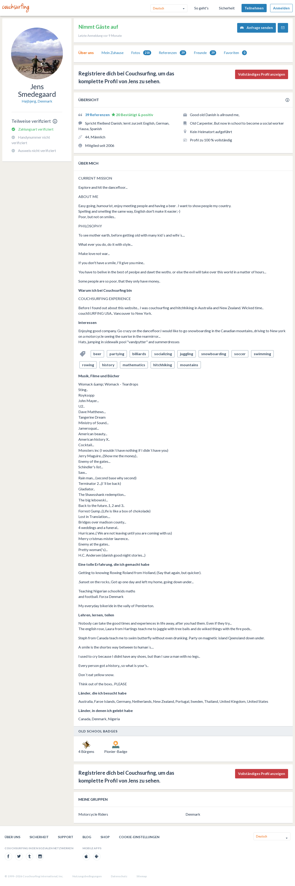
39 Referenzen (97, 114)
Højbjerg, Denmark (37, 101)
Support (65, 837)
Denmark (193, 814)
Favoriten (235, 52)
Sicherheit (227, 8)
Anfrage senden (256, 28)
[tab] (86, 52)
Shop (105, 837)
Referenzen (172, 52)
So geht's (201, 8)
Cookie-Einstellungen (139, 837)
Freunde (205, 52)
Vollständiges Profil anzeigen (261, 74)
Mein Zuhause (112, 52)
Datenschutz (119, 876)
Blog (87, 837)
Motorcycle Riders (93, 814)
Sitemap (141, 876)
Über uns (86, 52)
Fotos (141, 52)
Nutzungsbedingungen (87, 876)
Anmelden (281, 8)
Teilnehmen (254, 8)
